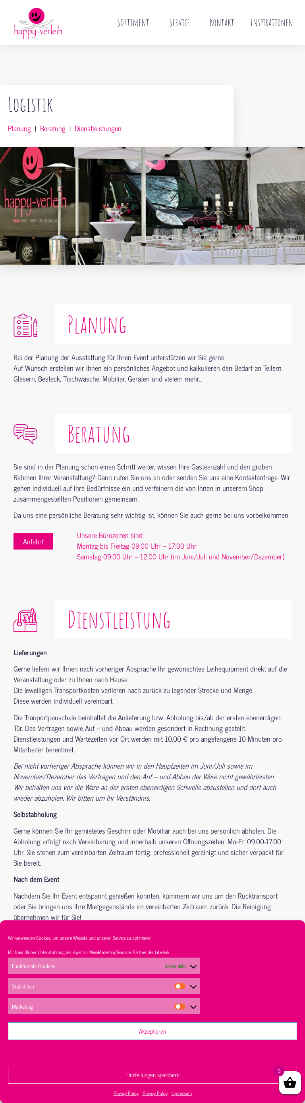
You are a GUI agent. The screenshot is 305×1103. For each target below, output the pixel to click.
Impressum (182, 1093)
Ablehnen (152, 1053)
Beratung (53, 111)
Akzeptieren (152, 1031)
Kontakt (222, 22)
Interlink (162, 952)
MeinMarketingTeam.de (110, 952)
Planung (19, 111)
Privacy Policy (126, 1093)
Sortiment (135, 22)
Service (181, 22)
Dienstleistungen (98, 111)
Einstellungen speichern (152, 1075)
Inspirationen (271, 22)
